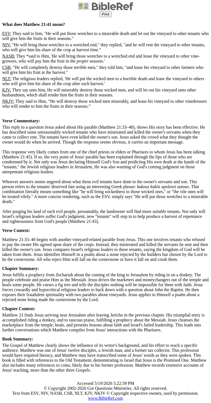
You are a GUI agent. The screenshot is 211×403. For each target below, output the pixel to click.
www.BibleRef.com (105, 398)
